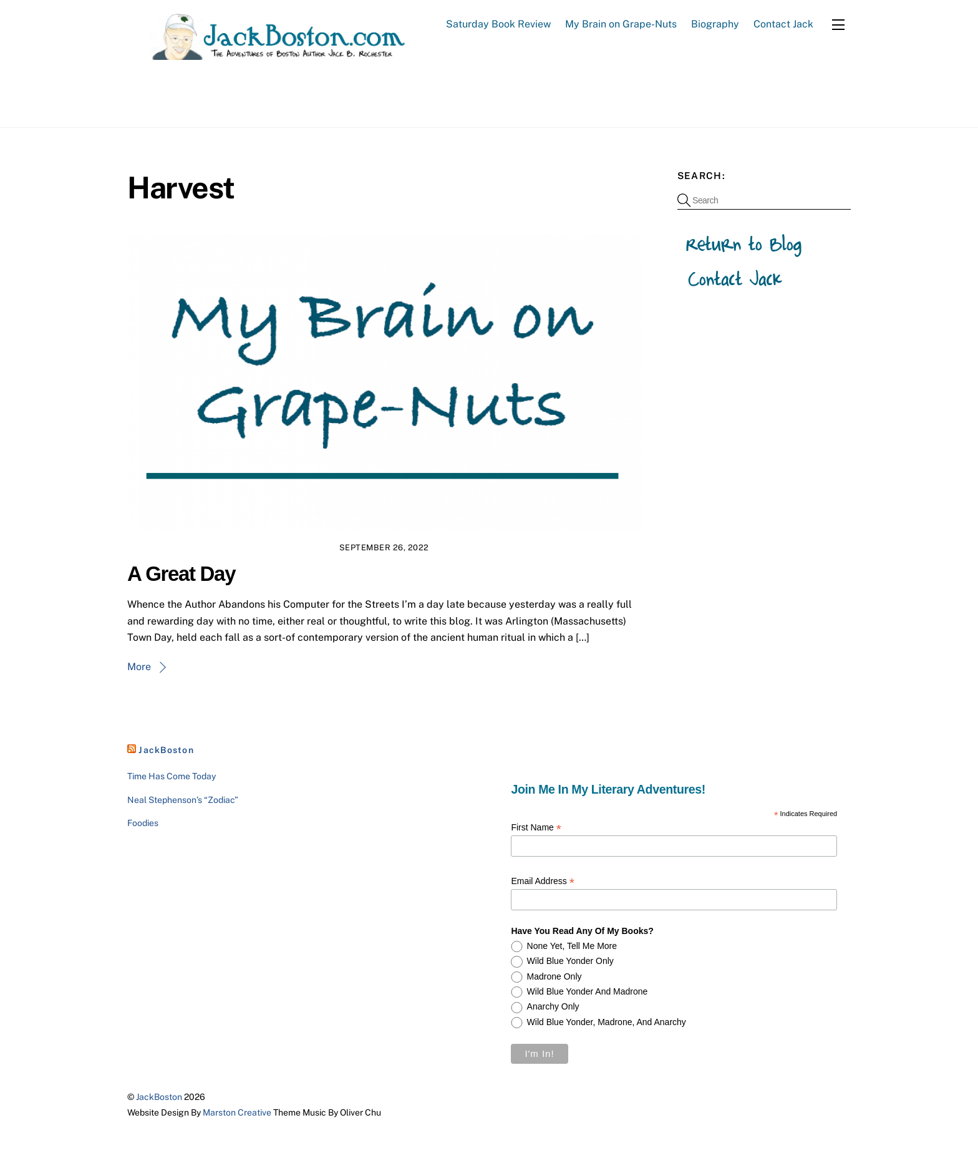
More (139, 667)
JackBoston (166, 750)
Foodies (142, 823)
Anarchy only (553, 1007)
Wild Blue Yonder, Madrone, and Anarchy (606, 1022)
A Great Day (181, 573)
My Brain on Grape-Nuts (621, 24)
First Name (536, 828)
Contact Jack (783, 24)
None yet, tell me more (572, 946)
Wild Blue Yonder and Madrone (587, 991)
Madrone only (554, 976)
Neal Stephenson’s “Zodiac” (182, 800)
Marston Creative (237, 1112)
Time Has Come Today (171, 776)
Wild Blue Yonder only (570, 961)
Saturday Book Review (498, 24)
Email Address (542, 881)
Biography (715, 24)
